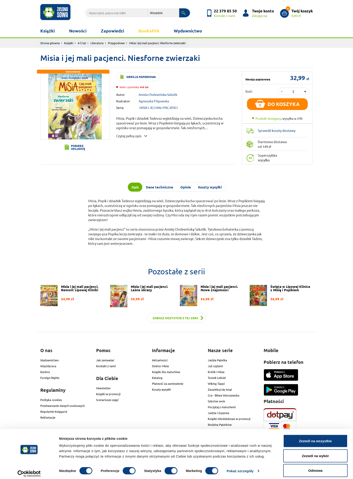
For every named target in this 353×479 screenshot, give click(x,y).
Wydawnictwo (188, 31)
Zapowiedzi (112, 31)
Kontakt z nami (106, 366)
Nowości (77, 31)
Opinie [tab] (185, 187)
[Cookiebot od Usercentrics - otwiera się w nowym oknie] (29, 470)
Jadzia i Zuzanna (218, 413)
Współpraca (48, 366)
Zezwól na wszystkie (315, 437)
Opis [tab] (135, 187)
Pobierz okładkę (78, 147)
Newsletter (103, 388)
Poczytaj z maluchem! (222, 407)
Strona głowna (50, 43)
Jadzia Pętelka (217, 360)
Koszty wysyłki (161, 389)
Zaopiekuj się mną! (220, 389)
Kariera (45, 372)
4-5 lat (82, 43)
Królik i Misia (216, 372)
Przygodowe (116, 43)
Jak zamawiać (105, 360)
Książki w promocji (108, 394)
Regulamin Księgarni (53, 411)
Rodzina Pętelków (220, 424)
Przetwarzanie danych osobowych (62, 406)
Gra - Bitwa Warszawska (223, 395)
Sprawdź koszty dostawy (276, 130)
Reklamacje (47, 417)
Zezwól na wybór (315, 452)
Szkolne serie (216, 401)
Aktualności (159, 360)
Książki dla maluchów (166, 372)
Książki (47, 31)
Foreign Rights (49, 378)
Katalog (157, 378)
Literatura (97, 43)
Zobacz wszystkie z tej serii (175, 318)
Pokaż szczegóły (240, 467)
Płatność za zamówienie (167, 383)
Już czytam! (215, 366)
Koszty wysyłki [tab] (210, 187)
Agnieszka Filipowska (154, 101)
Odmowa (315, 467)
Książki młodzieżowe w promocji (229, 419)
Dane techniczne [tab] (159, 187)
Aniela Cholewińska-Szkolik (158, 94)
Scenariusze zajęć (107, 400)
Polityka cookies (51, 400)
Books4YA (148, 31)
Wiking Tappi (216, 383)
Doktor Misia (160, 366)
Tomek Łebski (217, 378)
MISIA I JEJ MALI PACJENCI (158, 107)
